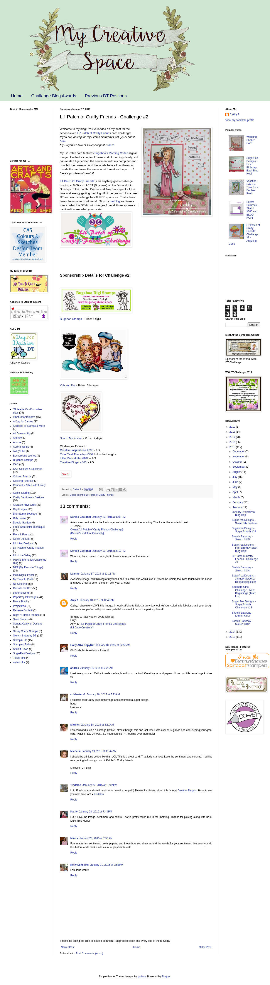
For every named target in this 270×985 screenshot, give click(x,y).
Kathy (74, 811)
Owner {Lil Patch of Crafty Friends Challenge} (96, 529)
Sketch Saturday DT (24, 635)
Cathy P (235, 114)
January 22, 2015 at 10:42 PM (100, 785)
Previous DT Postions (106, 95)
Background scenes (24, 455)
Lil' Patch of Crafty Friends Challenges (103, 623)
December (239, 451)
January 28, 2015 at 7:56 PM (95, 838)
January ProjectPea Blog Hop (243, 513)
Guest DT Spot (21, 538)
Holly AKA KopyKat (82, 645)
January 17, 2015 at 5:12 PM (108, 550)
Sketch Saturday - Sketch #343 (242, 614)
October (238, 461)
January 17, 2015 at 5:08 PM (108, 516)
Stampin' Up (20, 640)
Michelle (75, 751)
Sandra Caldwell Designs (27, 623)
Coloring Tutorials (23, 480)
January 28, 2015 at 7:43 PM (95, 811)
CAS (16, 464)
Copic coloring (77, 494)
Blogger (166, 976)
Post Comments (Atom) (89, 953)
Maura (74, 838)
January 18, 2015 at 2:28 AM (96, 667)
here (111, 145)
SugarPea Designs (24, 653)
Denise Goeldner (80, 516)
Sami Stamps (21, 619)
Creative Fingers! (187, 790)
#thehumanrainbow (24, 417)
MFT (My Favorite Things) (28, 567)
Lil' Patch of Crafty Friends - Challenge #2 (245, 559)
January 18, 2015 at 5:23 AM (103, 694)
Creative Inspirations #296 (76, 450)
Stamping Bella (22, 644)
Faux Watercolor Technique (29, 526)
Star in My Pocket (71, 438)
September (239, 466)
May (235, 487)
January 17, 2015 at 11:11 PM (98, 573)
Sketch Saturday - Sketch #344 (242, 569)
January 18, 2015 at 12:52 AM (113, 645)
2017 (233, 437)
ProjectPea (19, 606)
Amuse (17, 442)
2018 (233, 431)
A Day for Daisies (23, 421)
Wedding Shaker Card (251, 140)
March (237, 497)
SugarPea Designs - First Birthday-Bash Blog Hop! (252, 165)
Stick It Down (20, 649)
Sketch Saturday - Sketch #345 (242, 538)
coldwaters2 (77, 694)
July (235, 476)
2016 (233, 441)
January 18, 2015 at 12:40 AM (97, 600)
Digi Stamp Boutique (25, 513)
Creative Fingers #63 (73, 462)
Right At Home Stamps (26, 614)
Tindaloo (75, 785)
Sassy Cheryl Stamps (25, 631)
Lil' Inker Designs (23, 543)
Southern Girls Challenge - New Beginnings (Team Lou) (244, 591)
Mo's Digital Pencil (23, 574)
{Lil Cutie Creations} (81, 627)
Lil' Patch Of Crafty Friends (77, 181)
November (239, 456)
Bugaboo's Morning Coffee (111, 153)
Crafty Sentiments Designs (28, 497)
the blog (115, 201)
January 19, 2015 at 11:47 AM (99, 751)
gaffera (142, 976)
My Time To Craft (23, 579)
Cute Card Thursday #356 (77, 454)
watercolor (19, 662)
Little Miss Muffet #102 (74, 458)
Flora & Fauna (21, 534)
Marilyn (74, 724)
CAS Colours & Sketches (27, 468)
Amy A (74, 600)
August (237, 471)
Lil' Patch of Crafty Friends (94, 133)
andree (74, 667)
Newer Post (67, 947)
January (238, 507)
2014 (233, 631)
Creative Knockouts (24, 504)
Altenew (17, 437)
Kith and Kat (68, 385)
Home (16, 95)
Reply (73, 538)
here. (63, 141)
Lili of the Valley (22, 555)
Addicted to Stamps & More (29, 425)
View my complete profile (239, 120)
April (235, 492)
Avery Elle (19, 451)
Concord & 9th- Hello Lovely (29, 485)
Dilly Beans (19, 518)
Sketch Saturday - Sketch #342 (242, 623)
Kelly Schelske (79, 864)
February (238, 502)
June (236, 481)
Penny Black (20, 601)
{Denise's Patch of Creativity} (87, 533)
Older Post (205, 947)
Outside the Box (22, 588)
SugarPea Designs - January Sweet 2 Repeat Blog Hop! (244, 578)
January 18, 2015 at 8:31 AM (97, 724)
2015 (233, 447)
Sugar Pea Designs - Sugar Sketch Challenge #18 (244, 604)
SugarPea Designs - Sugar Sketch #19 (244, 530)
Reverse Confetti (22, 610)
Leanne (74, 573)
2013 (233, 636)
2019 (233, 426)
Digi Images (20, 509)
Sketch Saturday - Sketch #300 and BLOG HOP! (252, 210)
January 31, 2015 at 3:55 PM (106, 864)
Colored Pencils (22, 476)
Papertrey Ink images (25, 597)
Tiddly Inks (19, 657)
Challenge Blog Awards (53, 95)
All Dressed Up (21, 433)
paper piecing (21, 592)
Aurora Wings (21, 446)
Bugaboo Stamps (71, 319)
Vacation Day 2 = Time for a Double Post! (252, 187)
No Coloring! (20, 583)
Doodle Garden (22, 522)
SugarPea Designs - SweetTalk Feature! (245, 521)
